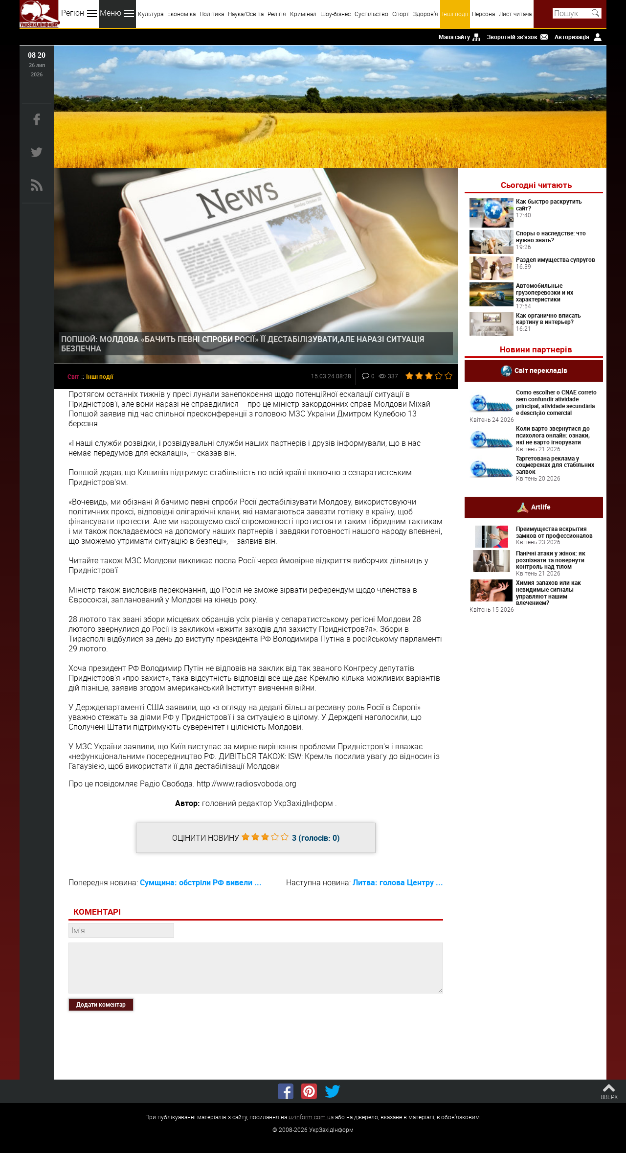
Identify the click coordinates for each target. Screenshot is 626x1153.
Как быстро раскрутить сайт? (549, 204)
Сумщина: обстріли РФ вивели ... (201, 882)
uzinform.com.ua (311, 1117)
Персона (483, 14)
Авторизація (572, 37)
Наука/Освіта (246, 14)
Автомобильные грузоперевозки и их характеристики (544, 292)
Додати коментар (101, 1004)
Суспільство (371, 14)
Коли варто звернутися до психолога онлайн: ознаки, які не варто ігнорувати (553, 435)
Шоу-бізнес (335, 14)
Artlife (541, 506)
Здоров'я (425, 14)
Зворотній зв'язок (512, 37)
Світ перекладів (540, 370)
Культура (150, 14)
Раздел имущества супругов (555, 259)
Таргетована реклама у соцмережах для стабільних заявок (555, 465)
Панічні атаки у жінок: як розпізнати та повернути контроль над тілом (550, 560)
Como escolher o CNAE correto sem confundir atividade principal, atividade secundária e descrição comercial (556, 402)
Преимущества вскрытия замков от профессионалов (554, 532)
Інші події (455, 14)
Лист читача (515, 14)
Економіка (181, 14)
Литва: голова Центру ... (398, 882)
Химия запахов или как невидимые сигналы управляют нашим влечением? (548, 592)
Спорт (400, 14)
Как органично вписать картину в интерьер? (548, 318)
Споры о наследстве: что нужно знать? (551, 236)
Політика (212, 14)
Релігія (277, 14)
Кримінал (303, 14)
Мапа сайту (454, 37)
